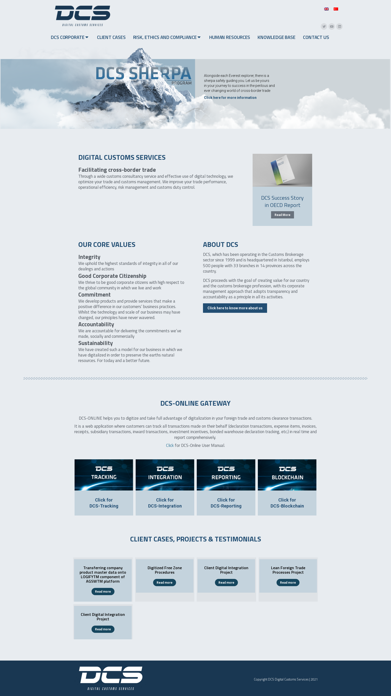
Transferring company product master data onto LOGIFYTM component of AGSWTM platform (103, 574)
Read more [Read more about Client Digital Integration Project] (226, 582)
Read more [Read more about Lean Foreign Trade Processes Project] (288, 582)
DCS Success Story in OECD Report (282, 201)
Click (170, 445)
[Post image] (282, 170)
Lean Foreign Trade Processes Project (288, 570)
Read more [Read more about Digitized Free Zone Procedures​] (165, 582)
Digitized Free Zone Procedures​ (165, 570)
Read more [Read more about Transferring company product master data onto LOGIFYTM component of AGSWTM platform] (103, 591)
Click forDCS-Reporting (226, 502)
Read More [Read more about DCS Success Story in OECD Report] (283, 215)
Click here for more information (230, 98)
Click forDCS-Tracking (104, 502)
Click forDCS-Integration (165, 502)
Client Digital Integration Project (226, 570)
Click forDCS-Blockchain (287, 502)
